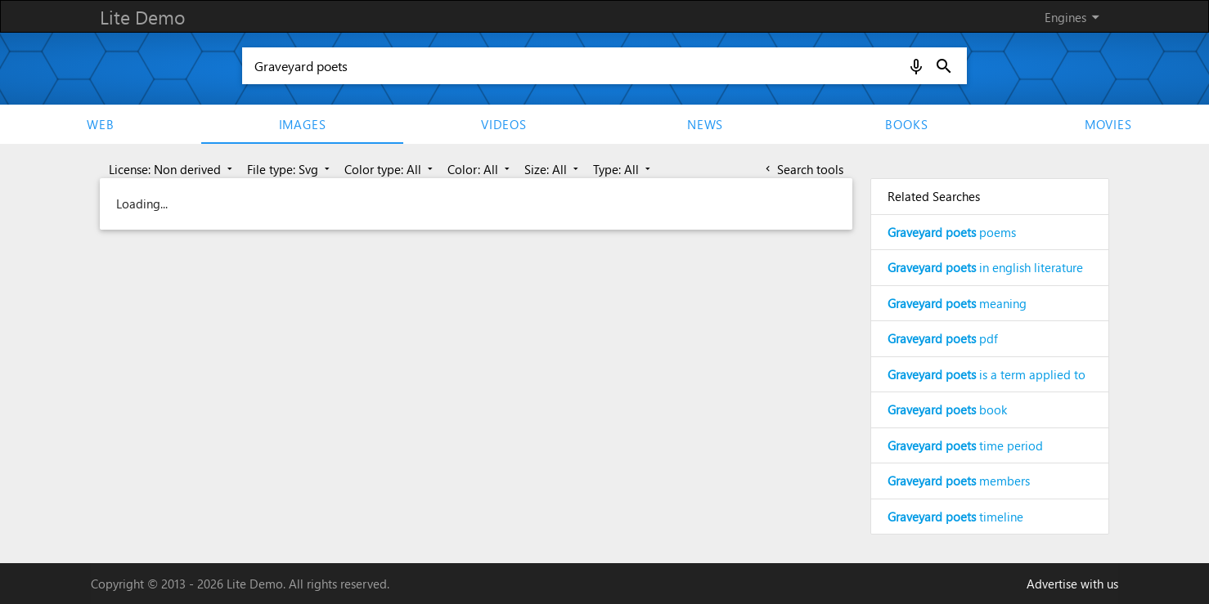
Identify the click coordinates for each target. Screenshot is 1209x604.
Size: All (553, 169)
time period (965, 445)
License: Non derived (172, 169)
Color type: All (390, 169)
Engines (1075, 17)
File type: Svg (290, 169)
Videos (504, 124)
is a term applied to (986, 374)
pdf (943, 338)
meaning (957, 303)
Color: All (480, 169)
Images (302, 124)
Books (906, 124)
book (947, 409)
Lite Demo (142, 16)
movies (1108, 124)
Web (100, 124)
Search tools (802, 169)
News (705, 124)
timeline (955, 516)
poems (952, 232)
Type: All (623, 169)
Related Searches (934, 196)
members (959, 480)
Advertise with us (1072, 583)
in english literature (985, 267)
